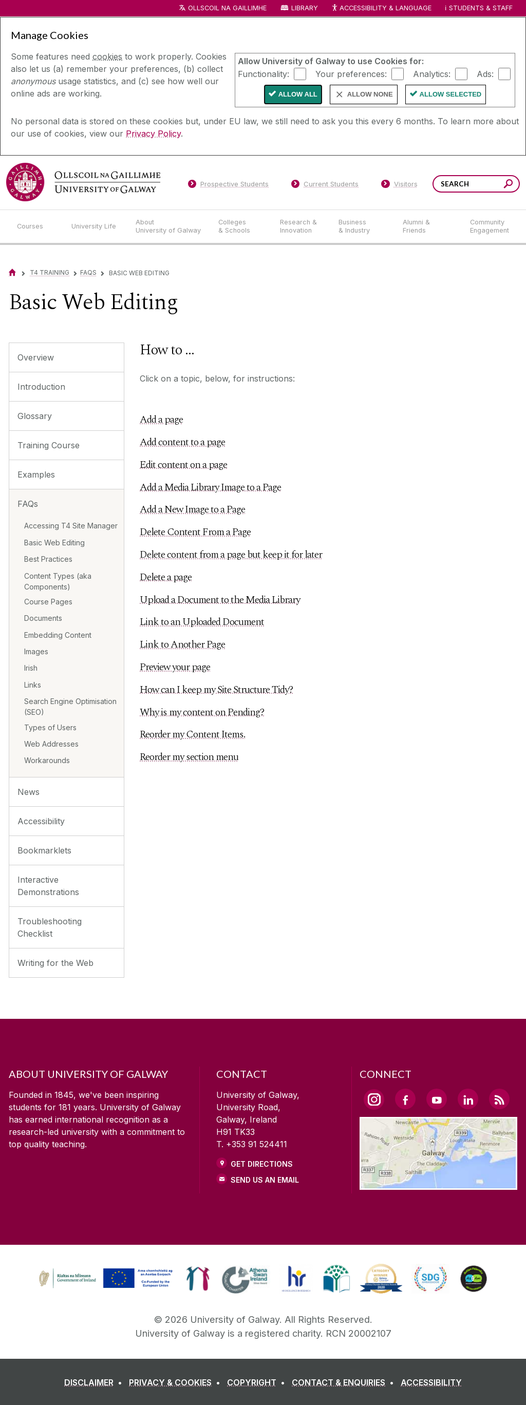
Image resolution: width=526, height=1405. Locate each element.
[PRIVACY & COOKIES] (176, 1382)
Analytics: (431, 73)
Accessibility (41, 821)
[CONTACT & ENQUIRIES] (345, 1382)
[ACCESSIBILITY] (431, 1382)
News (28, 792)
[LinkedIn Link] (468, 1099)
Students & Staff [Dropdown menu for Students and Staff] (481, 8)
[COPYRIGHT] (258, 1382)
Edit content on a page (183, 464)
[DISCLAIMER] (95, 1382)
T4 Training (49, 272)
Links (32, 684)
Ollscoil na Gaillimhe (227, 8)
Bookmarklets (44, 850)
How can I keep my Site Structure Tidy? (216, 689)
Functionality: (263, 73)
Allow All (297, 94)
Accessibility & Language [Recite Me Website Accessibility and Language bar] (381, 8)
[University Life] (95, 226)
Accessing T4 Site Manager (71, 525)
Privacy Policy (153, 133)
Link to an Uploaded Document (202, 622)
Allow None (370, 94)
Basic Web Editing (54, 542)
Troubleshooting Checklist (49, 927)
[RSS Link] (499, 1099)
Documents (43, 618)
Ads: (485, 73)
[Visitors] (399, 186)
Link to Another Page (182, 644)
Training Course (48, 445)
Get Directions (262, 1164)
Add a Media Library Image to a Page (210, 487)
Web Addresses (51, 743)
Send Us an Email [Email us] (265, 1179)
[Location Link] (438, 1184)
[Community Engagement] (489, 226)
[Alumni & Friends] (428, 226)
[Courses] (36, 226)
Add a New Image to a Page (192, 509)
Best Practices (48, 559)
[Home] (12, 272)
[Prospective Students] (228, 186)
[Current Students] (325, 186)
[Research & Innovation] (301, 226)
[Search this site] (508, 185)
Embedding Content (57, 635)
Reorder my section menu (189, 757)
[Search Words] (476, 184)
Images (36, 651)
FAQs (88, 272)
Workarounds (47, 760)
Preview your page (175, 667)
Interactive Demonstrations (48, 886)
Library (304, 8)
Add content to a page (182, 442)
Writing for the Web (55, 963)
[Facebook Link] (405, 1099)
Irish (30, 667)
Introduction (41, 387)
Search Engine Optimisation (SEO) (70, 706)
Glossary (34, 416)
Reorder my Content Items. (192, 734)
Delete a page (166, 577)
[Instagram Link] (374, 1099)
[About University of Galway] (168, 226)
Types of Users (50, 727)
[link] (104, 1278)
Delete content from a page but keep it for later (231, 554)
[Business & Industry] (362, 226)
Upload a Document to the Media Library (220, 599)
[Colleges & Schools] (241, 226)
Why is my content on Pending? (202, 712)
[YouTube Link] (436, 1099)
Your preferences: (351, 73)
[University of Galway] (83, 182)
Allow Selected (451, 94)
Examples (36, 474)
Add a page (161, 419)
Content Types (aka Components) (57, 581)
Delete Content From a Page (195, 532)
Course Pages (48, 601)
